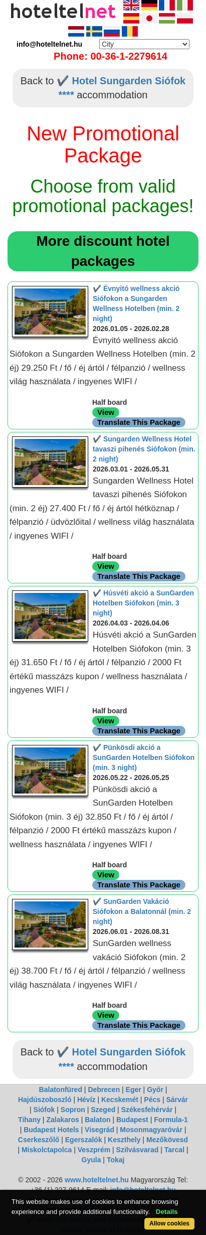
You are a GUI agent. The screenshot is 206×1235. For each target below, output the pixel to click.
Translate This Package (138, 422)
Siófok (44, 1110)
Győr (155, 1090)
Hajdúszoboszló (45, 1100)
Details (167, 1211)
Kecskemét (119, 1100)
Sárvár (177, 1100)
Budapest (132, 1120)
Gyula (91, 1160)
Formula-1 (171, 1120)
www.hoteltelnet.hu (97, 1180)
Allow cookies (169, 1223)
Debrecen (104, 1090)
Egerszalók (83, 1140)
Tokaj (116, 1160)
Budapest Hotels (51, 1130)
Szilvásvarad (137, 1150)
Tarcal (174, 1150)
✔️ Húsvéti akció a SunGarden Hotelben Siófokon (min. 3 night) (143, 603)
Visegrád (99, 1130)
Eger (133, 1090)
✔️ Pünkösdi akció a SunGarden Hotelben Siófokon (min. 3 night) (143, 757)
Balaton (97, 1120)
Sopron (73, 1110)
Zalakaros (62, 1120)
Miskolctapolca (47, 1150)
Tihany (29, 1120)
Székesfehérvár (147, 1110)
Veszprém (94, 1150)
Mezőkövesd (167, 1140)
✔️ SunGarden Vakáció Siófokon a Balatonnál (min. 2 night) (142, 911)
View (105, 412)
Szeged (103, 1110)
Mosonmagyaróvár (151, 1130)
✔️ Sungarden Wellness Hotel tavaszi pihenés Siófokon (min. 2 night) (144, 449)
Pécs (152, 1100)
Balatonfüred (60, 1090)
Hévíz (86, 1100)
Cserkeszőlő (38, 1140)
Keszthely (124, 1140)
